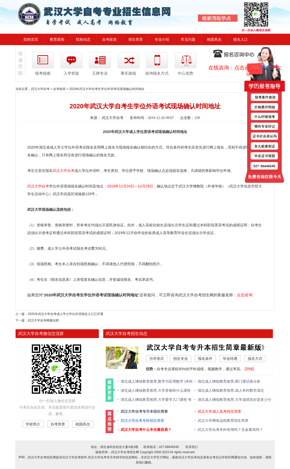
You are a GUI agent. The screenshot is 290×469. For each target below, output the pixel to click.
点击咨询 (244, 295)
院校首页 (31, 39)
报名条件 (205, 358)
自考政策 (109, 39)
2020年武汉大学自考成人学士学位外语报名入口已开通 (65, 314)
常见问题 (188, 39)
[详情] (249, 369)
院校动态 (83, 39)
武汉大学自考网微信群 (43, 320)
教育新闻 (57, 39)
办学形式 (156, 358)
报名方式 (255, 358)
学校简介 (33, 424)
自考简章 (58, 424)
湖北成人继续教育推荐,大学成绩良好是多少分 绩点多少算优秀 (234, 399)
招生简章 (135, 39)
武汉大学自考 (40, 89)
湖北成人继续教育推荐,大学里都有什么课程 (156, 390)
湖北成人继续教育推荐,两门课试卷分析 (229, 381)
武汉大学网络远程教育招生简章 (223, 420)
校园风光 (214, 39)
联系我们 (191, 447)
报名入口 (240, 39)
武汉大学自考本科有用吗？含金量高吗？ (230, 430)
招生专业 (180, 358)
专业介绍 (162, 39)
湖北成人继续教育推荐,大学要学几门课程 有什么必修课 (156, 399)
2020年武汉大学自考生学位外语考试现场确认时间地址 (106, 89)
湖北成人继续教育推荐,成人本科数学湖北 (231, 390)
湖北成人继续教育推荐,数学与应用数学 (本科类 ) (157, 381)
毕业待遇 (230, 358)
